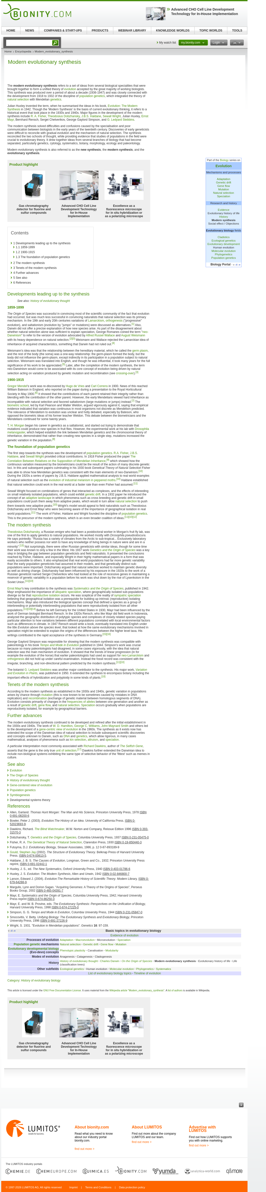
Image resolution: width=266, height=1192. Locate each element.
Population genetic (27, 944)
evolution (70, 89)
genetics (55, 99)
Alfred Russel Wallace (100, 335)
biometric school (18, 405)
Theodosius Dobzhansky (64, 116)
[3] (73, 338)
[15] (104, 634)
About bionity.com (92, 1127)
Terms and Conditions (98, 1187)
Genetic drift (223, 182)
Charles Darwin (109, 961)
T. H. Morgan (15, 425)
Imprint (73, 1187)
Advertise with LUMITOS (202, 1129)
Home (8, 51)
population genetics (92, 96)
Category (13, 980)
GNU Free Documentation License (62, 990)
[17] (79, 749)
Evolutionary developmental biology (33, 948)
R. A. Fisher (38, 116)
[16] (109, 634)
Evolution (224, 166)
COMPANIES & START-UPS (63, 30)
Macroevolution (85, 939)
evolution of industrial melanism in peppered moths (82, 480)
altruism (93, 739)
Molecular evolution (224, 250)
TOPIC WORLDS (210, 30)
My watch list (167, 42)
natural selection (18, 99)
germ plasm (140, 350)
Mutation (223, 189)
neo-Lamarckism (133, 655)
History (223, 216)
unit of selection (66, 750)
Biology (224, 160)
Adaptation (223, 179)
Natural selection (223, 192)
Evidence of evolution (124, 935)
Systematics (163, 968)
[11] (135, 483)
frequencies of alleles (81, 701)
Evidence (223, 209)
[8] (53, 439)
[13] (22, 545)
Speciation (223, 196)
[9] (107, 459)
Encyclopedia (23, 51)
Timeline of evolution (147, 973)
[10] (140, 471)
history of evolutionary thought (50, 301)
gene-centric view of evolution (58, 729)
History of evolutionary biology (40, 980)
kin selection (78, 739)
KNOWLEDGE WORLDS (173, 30)
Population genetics (223, 257)
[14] (34, 609)
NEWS (29, 30)
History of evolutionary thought (30, 780)
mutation (46, 695)
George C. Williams (87, 726)
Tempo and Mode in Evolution (59, 645)
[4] (113, 343)
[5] (63, 364)
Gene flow (223, 185)
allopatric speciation (68, 592)
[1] (133, 324)
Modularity (111, 950)
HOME (10, 30)
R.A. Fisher (121, 453)
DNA (67, 736)
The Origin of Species (24, 775)
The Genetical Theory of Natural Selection (54, 842)
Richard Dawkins (94, 746)
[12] (135, 517)
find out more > (84, 1149)
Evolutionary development (223, 244)
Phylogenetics (223, 254)
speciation (112, 739)
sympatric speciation (127, 595)
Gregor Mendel (17, 386)
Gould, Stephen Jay (23, 852)
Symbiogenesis (20, 795)
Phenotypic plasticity (72, 950)
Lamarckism (96, 320)
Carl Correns (99, 386)
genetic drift (92, 494)
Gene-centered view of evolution (31, 785)
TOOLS (237, 30)
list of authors (175, 990)
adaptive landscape (38, 498)
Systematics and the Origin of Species (98, 588)
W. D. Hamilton (63, 726)
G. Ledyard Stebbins (120, 119)
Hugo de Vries (75, 386)
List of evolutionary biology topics (110, 973)
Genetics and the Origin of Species (112, 550)
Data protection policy (132, 1187)
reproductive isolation (46, 595)
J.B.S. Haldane (91, 116)
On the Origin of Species (137, 961)
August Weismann (133, 335)
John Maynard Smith (114, 726)
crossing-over (125, 373)
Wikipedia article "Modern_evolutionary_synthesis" (136, 990)
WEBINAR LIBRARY (132, 30)
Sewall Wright (112, 116)
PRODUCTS (100, 30)
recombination (37, 698)
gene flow (44, 705)
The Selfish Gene (131, 746)
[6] (36, 393)
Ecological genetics (224, 240)
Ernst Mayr (14, 588)
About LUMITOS (147, 1127)
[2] (70, 338)
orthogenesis (114, 320)
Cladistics (223, 237)
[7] (133, 400)
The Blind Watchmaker (49, 829)
